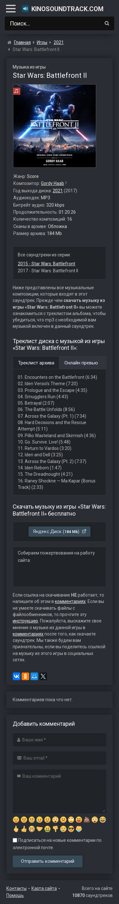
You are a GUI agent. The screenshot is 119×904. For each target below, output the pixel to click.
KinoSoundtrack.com (62, 8)
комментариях (70, 601)
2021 (58, 190)
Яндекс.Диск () (60, 531)
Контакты (16, 888)
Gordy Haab (52, 183)
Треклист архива (36, 363)
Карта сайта (44, 888)
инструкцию (25, 620)
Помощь (15, 895)
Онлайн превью (81, 363)
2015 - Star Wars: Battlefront (46, 263)
